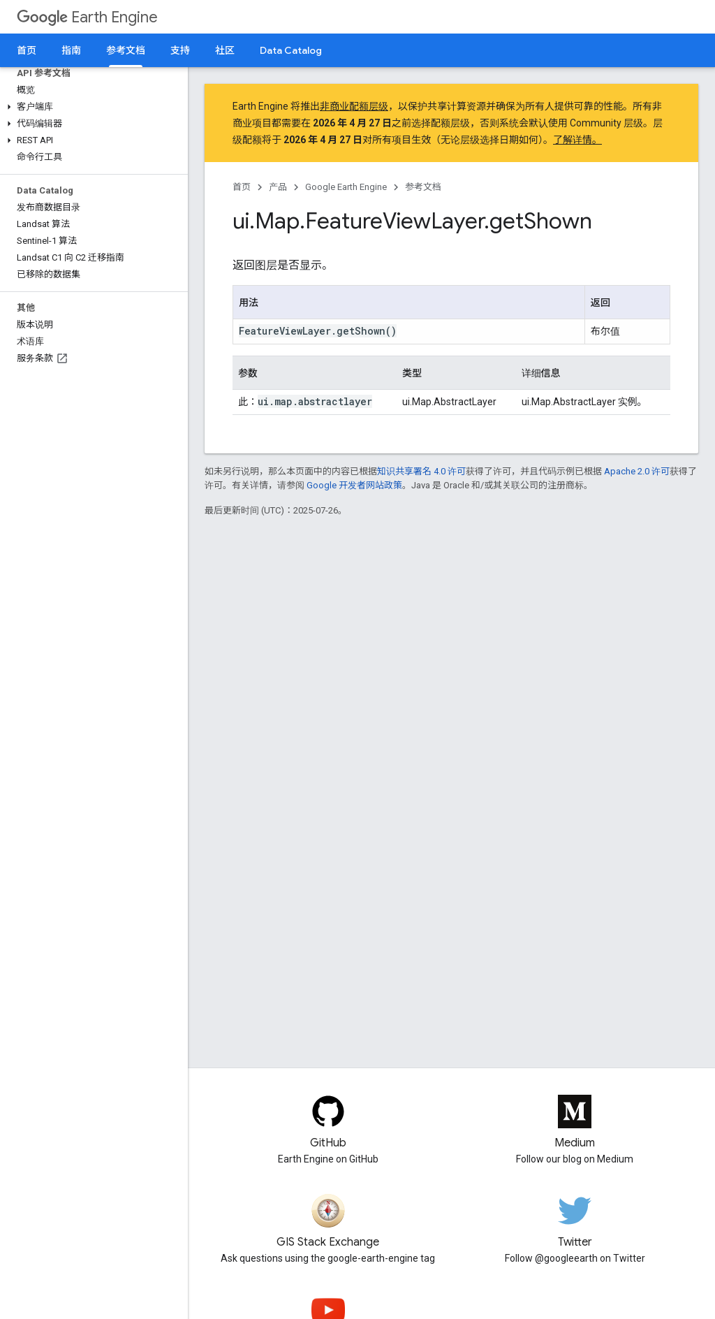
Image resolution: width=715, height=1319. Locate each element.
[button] (91, 107)
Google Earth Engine (346, 187)
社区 (225, 50)
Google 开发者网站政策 (354, 485)
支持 (180, 50)
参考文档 (423, 187)
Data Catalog (291, 50)
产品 (278, 187)
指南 (71, 50)
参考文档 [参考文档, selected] (125, 50)
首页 (26, 50)
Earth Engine (87, 17)
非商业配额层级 (354, 106)
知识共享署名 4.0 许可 (421, 471)
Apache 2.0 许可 (637, 471)
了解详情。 (577, 139)
